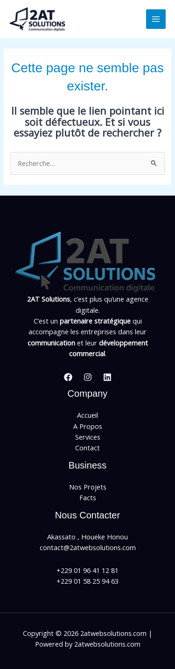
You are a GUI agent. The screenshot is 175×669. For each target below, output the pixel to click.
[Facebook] (68, 377)
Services (87, 436)
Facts (87, 497)
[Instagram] (88, 377)
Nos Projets (87, 486)
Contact (87, 447)
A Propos (87, 426)
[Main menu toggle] (156, 19)
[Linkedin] (107, 377)
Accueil (87, 415)
